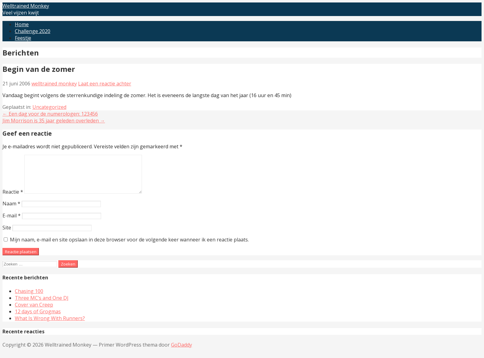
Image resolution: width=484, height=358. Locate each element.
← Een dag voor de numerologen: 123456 (50, 113)
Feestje (23, 38)
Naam (11, 211)
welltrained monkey (54, 83)
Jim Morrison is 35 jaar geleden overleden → (53, 120)
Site (6, 235)
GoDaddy (181, 352)
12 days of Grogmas (38, 318)
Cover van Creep (34, 312)
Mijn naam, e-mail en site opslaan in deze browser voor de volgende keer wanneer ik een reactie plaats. (129, 247)
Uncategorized (49, 107)
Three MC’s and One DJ (42, 305)
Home (22, 24)
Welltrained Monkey (25, 5)
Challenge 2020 (32, 31)
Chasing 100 (29, 298)
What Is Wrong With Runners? (50, 325)
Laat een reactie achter (104, 83)
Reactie (12, 199)
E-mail (11, 223)
